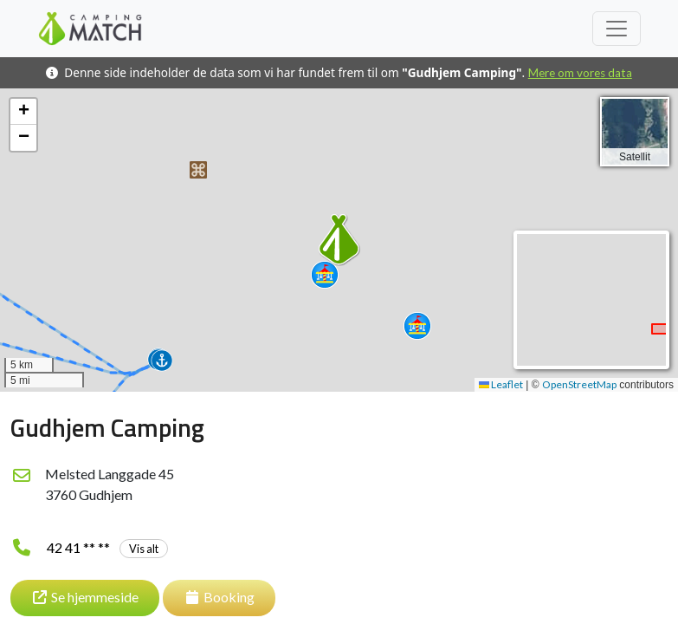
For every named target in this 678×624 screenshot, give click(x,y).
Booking (219, 596)
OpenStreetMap (579, 384)
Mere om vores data (580, 73)
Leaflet (501, 384)
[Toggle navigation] (616, 28)
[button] (198, 170)
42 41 (107, 547)
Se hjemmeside (85, 596)
